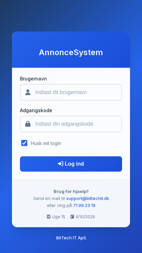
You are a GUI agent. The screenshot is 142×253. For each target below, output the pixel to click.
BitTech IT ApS (71, 237)
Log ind (71, 164)
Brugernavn (33, 79)
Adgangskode (36, 111)
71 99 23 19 (84, 205)
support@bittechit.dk (87, 199)
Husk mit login (46, 143)
